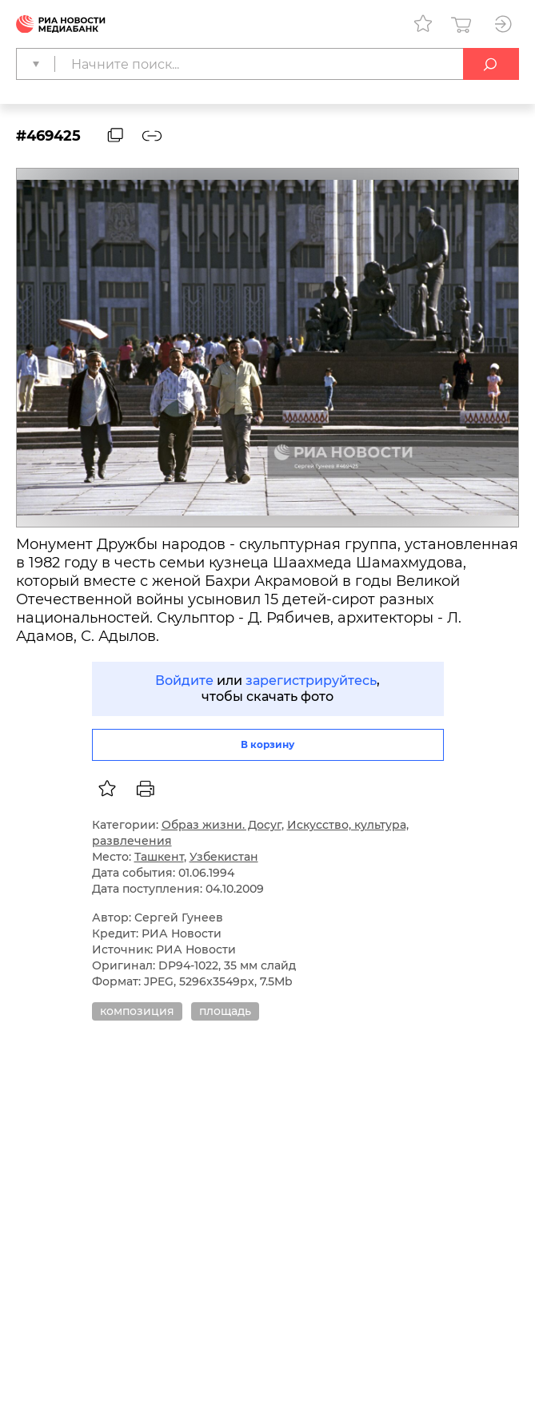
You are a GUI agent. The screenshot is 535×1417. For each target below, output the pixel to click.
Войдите (184, 680)
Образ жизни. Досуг (221, 825)
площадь (225, 1011)
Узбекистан (224, 857)
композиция (137, 1011)
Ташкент (159, 857)
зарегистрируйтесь (311, 680)
